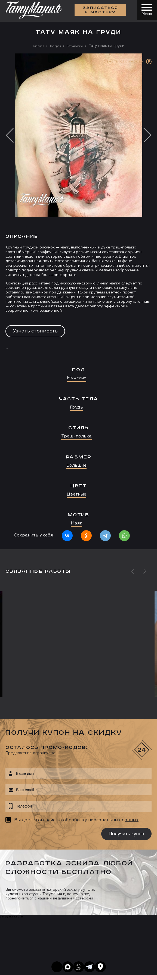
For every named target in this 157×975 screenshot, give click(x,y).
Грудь (76, 407)
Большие (76, 465)
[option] (78, 301)
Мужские (76, 378)
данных (130, 820)
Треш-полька (76, 436)
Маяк (76, 523)
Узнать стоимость (35, 331)
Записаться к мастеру (98, 11)
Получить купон (126, 833)
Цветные (76, 494)
